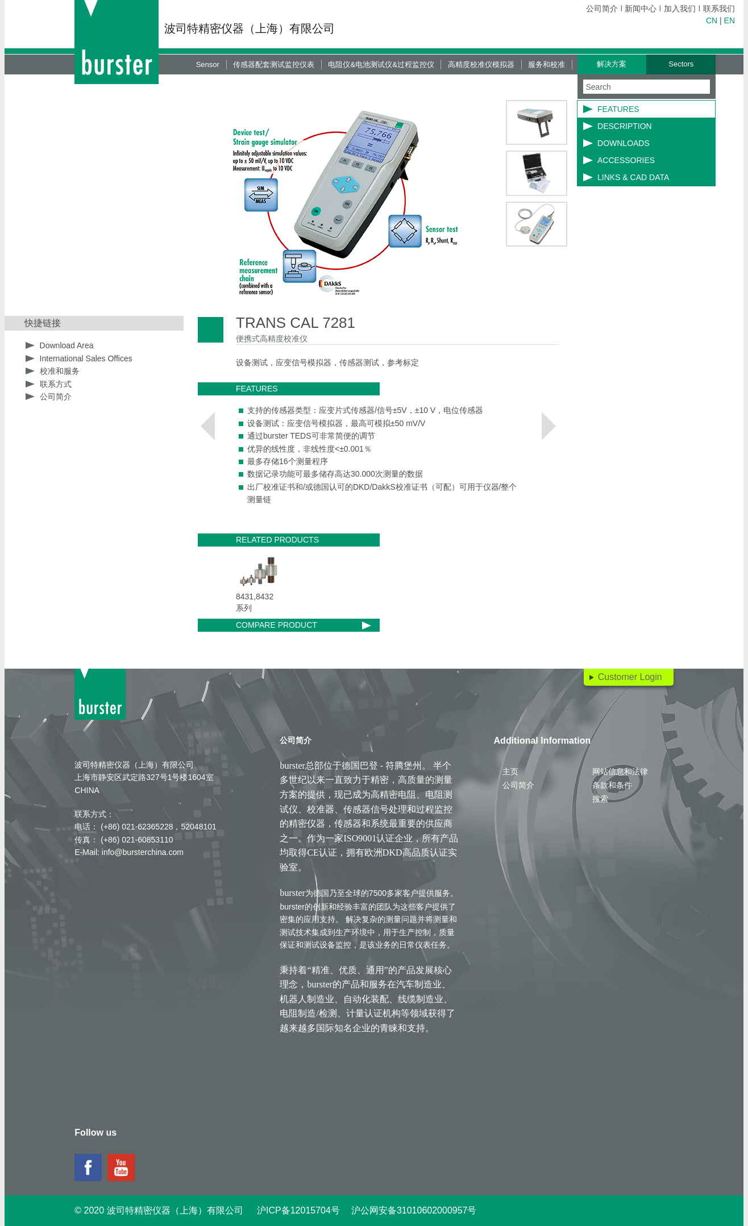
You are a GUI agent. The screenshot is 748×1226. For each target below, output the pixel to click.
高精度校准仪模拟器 (481, 64)
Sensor (207, 64)
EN (729, 20)
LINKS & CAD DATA (633, 177)
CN (711, 20)
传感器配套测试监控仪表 (273, 64)
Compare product (276, 624)
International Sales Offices (86, 358)
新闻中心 (640, 8)
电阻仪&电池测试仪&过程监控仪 (381, 64)
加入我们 (680, 8)
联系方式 (56, 384)
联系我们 (719, 8)
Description (624, 126)
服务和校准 (546, 64)
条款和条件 (612, 785)
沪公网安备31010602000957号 (414, 1210)
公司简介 (602, 8)
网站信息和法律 (620, 771)
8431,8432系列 (254, 602)
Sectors (680, 64)
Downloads (623, 143)
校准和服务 (60, 371)
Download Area (67, 345)
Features (618, 109)
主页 (510, 771)
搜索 (600, 798)
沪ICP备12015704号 (298, 1210)
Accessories (626, 160)
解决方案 (611, 64)
